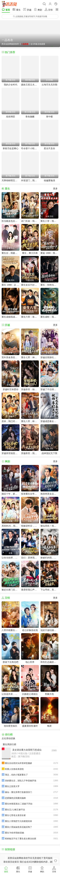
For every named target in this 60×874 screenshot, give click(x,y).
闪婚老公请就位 (30, 694)
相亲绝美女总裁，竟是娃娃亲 (49, 494)
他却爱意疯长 (10, 726)
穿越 (27, 9)
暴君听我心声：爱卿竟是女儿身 (30, 589)
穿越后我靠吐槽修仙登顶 (49, 357)
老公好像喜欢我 (30, 630)
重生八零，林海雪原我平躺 (30, 421)
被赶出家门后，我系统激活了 (11, 589)
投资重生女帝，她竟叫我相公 (30, 494)
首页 (6, 9)
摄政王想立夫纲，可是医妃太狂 (30, 84)
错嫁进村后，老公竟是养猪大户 (30, 526)
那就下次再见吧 (10, 662)
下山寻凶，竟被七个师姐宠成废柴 (49, 589)
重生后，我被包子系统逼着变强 (11, 253)
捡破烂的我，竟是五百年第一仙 (49, 557)
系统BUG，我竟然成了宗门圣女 (11, 526)
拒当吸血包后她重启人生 (11, 221)
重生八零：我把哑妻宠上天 (49, 221)
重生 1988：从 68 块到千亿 (11, 285)
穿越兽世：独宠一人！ (30, 389)
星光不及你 (49, 148)
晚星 (49, 726)
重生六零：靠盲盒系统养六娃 (30, 317)
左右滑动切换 (8, 738)
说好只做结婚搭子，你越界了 (49, 630)
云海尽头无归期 (49, 84)
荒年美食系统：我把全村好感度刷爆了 (11, 357)
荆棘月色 (49, 694)
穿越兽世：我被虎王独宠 (30, 453)
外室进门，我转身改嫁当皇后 (30, 180)
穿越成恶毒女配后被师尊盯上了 (49, 421)
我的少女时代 (10, 84)
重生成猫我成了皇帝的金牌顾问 (11, 317)
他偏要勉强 (49, 180)
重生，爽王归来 (30, 253)
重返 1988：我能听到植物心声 (49, 253)
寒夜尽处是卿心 (10, 148)
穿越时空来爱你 (10, 389)
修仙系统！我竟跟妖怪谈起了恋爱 (49, 526)
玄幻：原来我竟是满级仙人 (30, 557)
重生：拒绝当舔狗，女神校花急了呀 (49, 285)
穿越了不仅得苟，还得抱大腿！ (49, 389)
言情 (48, 9)
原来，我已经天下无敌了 (11, 421)
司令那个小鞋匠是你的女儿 (30, 148)
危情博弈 (10, 116)
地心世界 (29, 662)
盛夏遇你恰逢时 (30, 726)
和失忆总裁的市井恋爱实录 (49, 662)
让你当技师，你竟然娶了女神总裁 (11, 557)
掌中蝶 (49, 116)
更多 (55, 188)
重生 (16, 9)
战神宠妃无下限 (49, 453)
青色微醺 (29, 116)
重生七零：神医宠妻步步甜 (30, 357)
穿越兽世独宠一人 (11, 453)
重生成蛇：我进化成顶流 (49, 317)
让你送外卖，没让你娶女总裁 (11, 694)
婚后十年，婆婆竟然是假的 (11, 494)
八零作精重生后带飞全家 (11, 630)
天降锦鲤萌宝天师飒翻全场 (11, 180)
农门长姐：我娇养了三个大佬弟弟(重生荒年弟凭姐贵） (30, 221)
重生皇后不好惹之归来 (30, 285)
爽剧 (38, 9)
